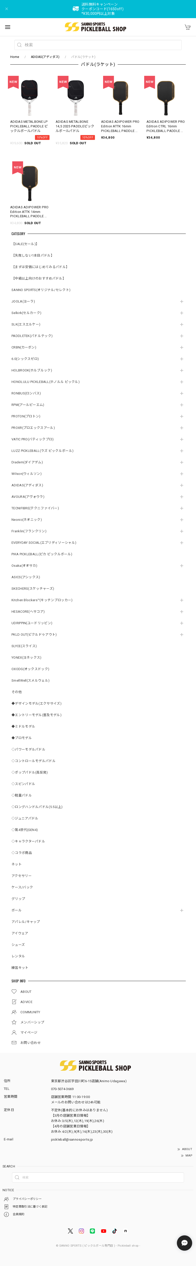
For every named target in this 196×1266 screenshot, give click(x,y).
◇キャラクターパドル (28, 841)
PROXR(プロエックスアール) (33, 428)
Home (14, 57)
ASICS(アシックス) (25, 577)
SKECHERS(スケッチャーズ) (32, 588)
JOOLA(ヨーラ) (23, 301)
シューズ (18, 945)
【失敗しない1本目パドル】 (32, 255)
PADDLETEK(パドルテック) (32, 336)
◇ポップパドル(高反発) (29, 772)
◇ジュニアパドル (24, 818)
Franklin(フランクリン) (28, 531)
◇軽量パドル (21, 795)
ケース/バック (22, 887)
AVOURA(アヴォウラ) (27, 497)
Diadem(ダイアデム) (27, 462)
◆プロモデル (21, 738)
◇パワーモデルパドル (28, 749)
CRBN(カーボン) (23, 347)
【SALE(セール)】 (25, 244)
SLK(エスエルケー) (25, 324)
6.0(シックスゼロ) (25, 359)
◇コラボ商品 (21, 853)
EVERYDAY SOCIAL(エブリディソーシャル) (43, 543)
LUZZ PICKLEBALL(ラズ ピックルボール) (42, 451)
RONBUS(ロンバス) (26, 393)
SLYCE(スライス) (24, 646)
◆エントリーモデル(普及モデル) (36, 715)
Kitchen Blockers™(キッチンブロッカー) (41, 600)
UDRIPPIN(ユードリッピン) (31, 623)
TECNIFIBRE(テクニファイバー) (35, 508)
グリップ (18, 899)
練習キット (20, 968)
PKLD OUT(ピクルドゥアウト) (34, 634)
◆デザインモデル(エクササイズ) (36, 703)
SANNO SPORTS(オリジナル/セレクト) (40, 290)
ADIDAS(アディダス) (45, 57)
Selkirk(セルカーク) (26, 313)
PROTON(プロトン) (26, 416)
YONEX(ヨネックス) (26, 657)
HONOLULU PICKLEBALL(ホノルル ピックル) (45, 382)
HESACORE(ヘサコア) (28, 611)
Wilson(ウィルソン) (26, 474)
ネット (16, 864)
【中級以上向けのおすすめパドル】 (38, 278)
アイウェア (19, 933)
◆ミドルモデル (23, 726)
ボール (16, 910)
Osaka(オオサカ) (24, 566)
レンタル (18, 956)
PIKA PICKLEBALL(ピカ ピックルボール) (41, 554)
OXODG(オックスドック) (30, 669)
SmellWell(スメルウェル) (30, 680)
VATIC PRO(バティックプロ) (32, 439)
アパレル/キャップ (25, 922)
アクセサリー (21, 876)
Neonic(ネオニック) (26, 520)
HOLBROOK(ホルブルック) (31, 370)
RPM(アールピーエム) (27, 405)
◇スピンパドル (23, 784)
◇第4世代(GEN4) (24, 830)
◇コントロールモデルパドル (33, 761)
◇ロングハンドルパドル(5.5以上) (37, 807)
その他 (16, 692)
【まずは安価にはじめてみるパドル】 (40, 267)
